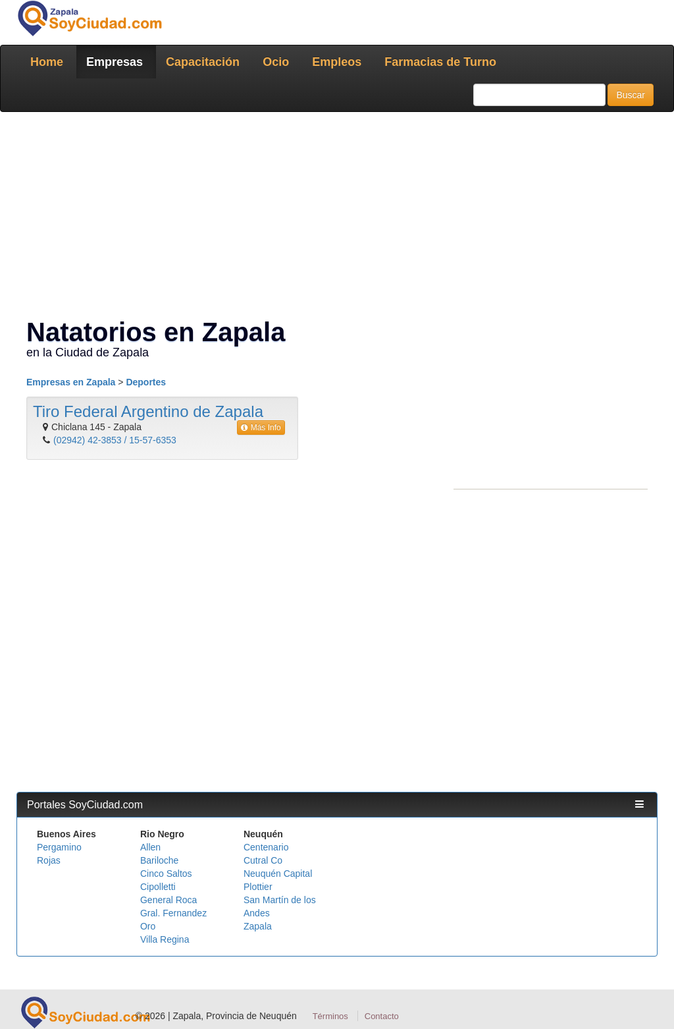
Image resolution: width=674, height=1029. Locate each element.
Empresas (114, 62)
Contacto (382, 1016)
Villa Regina (164, 939)
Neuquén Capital (278, 873)
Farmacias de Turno (440, 62)
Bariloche (159, 860)
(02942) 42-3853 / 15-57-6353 (114, 440)
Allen (150, 847)
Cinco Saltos (166, 873)
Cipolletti (158, 886)
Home (46, 62)
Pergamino (59, 847)
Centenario (266, 847)
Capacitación (203, 62)
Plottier (258, 886)
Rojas (49, 860)
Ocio (276, 62)
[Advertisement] (337, 217)
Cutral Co (263, 860)
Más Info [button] (261, 427)
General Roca (168, 900)
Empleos (336, 62)
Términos (330, 1016)
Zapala (258, 926)
